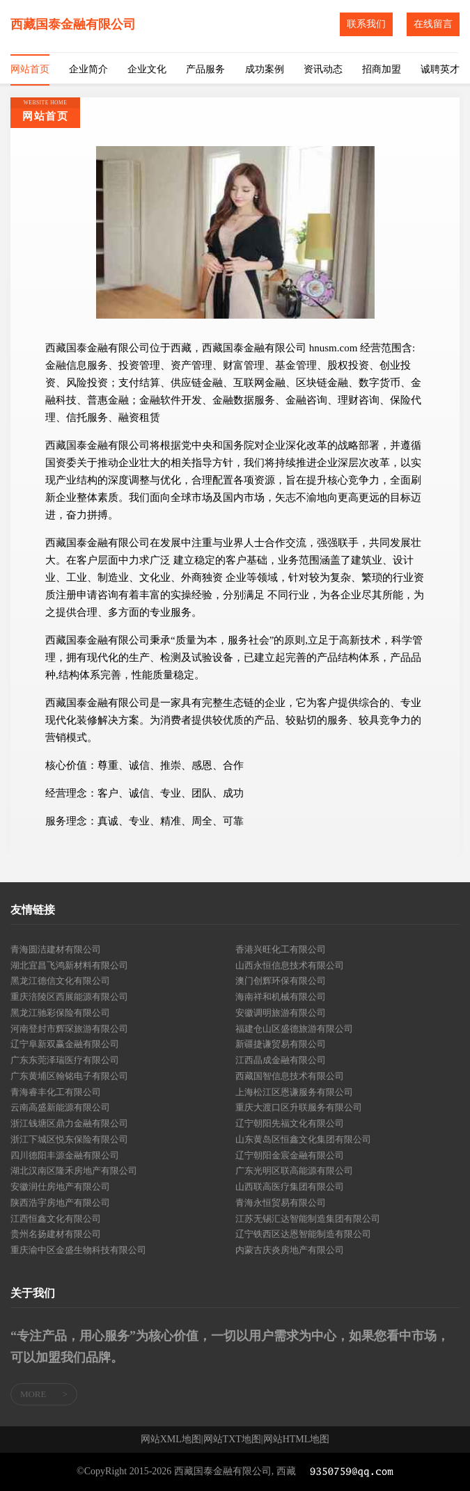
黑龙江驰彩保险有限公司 (60, 1012)
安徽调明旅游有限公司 (280, 1012)
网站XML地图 (171, 1439)
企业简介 (88, 69)
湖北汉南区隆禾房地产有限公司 (73, 1170)
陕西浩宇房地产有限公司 (60, 1202)
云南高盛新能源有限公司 (60, 1107)
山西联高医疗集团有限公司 (289, 1186)
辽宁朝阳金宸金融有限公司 (289, 1155)
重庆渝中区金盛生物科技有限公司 (78, 1250)
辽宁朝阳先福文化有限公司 (289, 1123)
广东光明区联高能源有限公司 (294, 1170)
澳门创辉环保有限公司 (280, 980)
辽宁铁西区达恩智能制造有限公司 (303, 1234)
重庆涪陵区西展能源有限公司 (69, 996)
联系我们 (366, 24)
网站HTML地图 (296, 1439)
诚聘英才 (440, 69)
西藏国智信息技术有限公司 (289, 1076)
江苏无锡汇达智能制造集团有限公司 (307, 1218)
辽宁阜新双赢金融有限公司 (64, 1044)
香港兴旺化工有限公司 (280, 949)
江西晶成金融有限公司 (280, 1060)
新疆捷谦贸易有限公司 (280, 1044)
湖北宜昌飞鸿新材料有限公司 (69, 965)
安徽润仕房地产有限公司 (60, 1186)
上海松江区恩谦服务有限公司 (294, 1092)
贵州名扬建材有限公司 (55, 1234)
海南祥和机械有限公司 (280, 996)
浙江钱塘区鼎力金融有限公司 (69, 1123)
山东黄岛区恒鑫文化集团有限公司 (303, 1139)
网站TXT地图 (232, 1439)
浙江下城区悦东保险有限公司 (69, 1139)
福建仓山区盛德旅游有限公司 (294, 1028)
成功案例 (264, 69)
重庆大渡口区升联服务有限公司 (298, 1107)
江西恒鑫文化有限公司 (55, 1218)
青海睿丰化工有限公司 (55, 1092)
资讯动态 (323, 69)
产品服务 (205, 69)
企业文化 (146, 69)
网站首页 (29, 69)
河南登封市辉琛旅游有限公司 (69, 1028)
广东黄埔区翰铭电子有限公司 (69, 1076)
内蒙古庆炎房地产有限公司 (289, 1250)
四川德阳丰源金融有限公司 (64, 1155)
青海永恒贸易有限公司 (280, 1202)
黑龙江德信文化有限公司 (60, 980)
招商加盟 (381, 69)
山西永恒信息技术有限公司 (289, 965)
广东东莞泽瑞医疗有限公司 (64, 1060)
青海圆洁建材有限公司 (55, 949)
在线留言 (433, 24)
